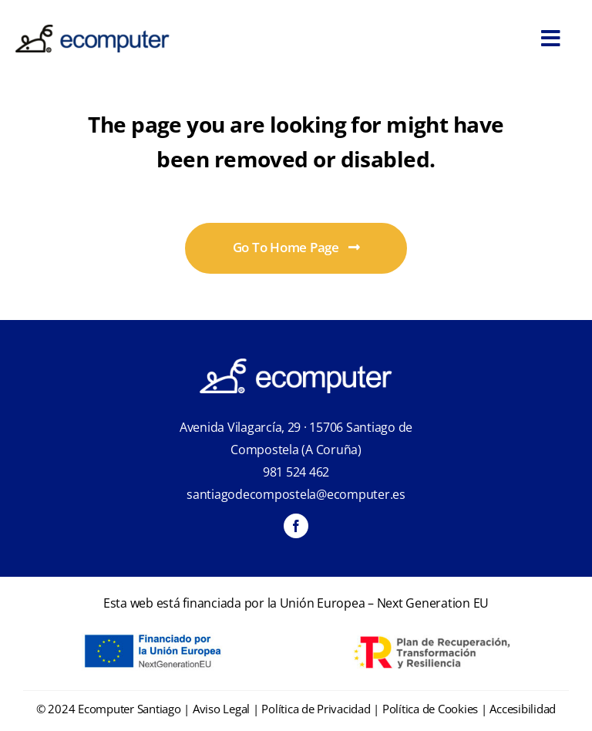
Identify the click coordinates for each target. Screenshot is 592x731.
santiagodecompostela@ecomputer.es (296, 494)
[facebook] (296, 526)
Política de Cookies (430, 708)
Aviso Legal (221, 708)
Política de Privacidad (315, 708)
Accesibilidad (522, 708)
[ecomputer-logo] (92, 31)
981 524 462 (296, 471)
